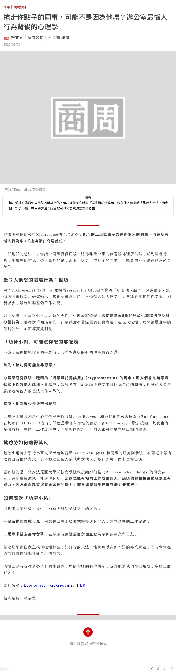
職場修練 (20, 7)
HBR (81, 585)
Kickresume (61, 585)
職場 (6, 7)
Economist (34, 585)
